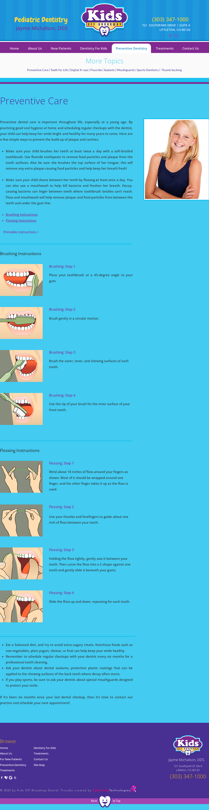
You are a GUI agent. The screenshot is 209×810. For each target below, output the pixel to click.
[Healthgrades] (6, 777)
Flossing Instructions (21, 220)
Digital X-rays (79, 70)
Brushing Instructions (22, 214)
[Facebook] (1, 777)
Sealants (109, 70)
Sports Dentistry (148, 70)
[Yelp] (15, 777)
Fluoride (96, 70)
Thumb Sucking (171, 70)
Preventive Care (37, 70)
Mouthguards (126, 70)
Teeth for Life (59, 70)
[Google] (10, 777)
